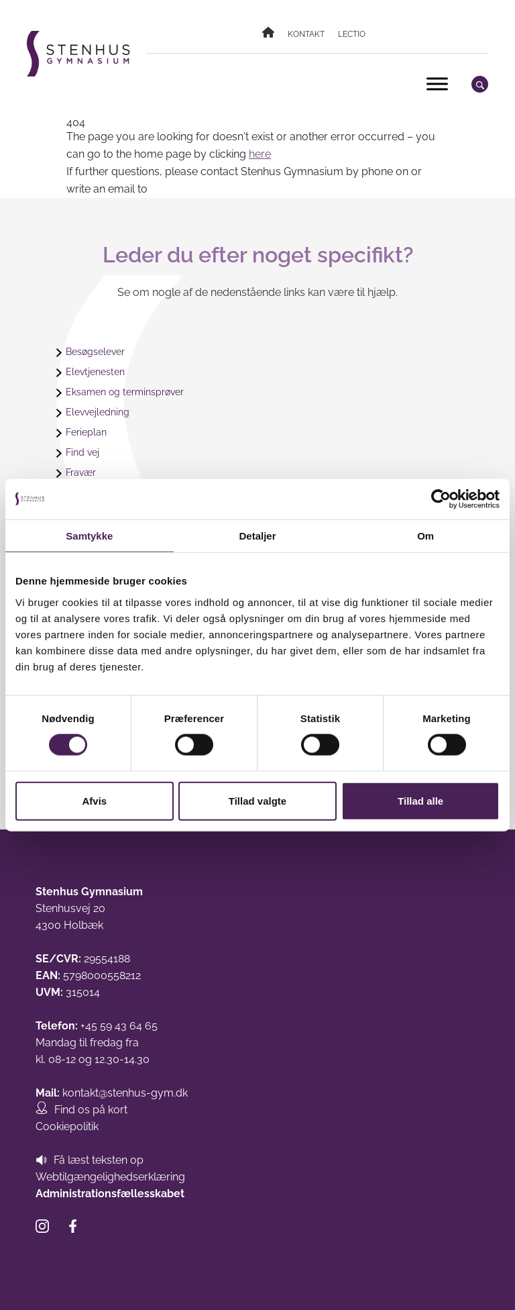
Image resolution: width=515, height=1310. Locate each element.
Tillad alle (420, 800)
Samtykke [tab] (89, 536)
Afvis (94, 800)
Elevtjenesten (95, 371)
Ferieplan (86, 432)
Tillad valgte (257, 800)
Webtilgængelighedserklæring (110, 1176)
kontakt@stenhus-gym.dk (125, 1093)
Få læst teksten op (99, 1160)
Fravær (81, 472)
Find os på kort (90, 1109)
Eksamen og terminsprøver (125, 392)
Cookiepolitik (67, 1126)
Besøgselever (95, 351)
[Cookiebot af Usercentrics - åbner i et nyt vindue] (441, 499)
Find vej (82, 452)
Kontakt (306, 34)
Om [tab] (425, 536)
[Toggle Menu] (437, 83)
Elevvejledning (97, 412)
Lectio (351, 34)
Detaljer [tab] (257, 536)
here (260, 154)
